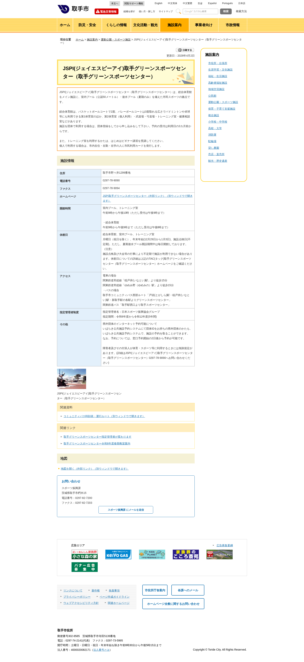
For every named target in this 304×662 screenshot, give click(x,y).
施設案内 (92, 39)
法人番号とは (101, 649)
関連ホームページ (119, 602)
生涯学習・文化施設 (220, 69)
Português (227, 3)
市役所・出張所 (217, 63)
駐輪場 (212, 141)
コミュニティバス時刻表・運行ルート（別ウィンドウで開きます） (104, 416)
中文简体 (172, 3)
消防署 (212, 134)
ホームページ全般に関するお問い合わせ (173, 603)
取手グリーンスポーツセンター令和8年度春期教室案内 (97, 443)
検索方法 (241, 11)
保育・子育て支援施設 (221, 108)
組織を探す (129, 11)
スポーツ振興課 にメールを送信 (126, 509)
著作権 (96, 590)
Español (212, 3)
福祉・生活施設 (217, 76)
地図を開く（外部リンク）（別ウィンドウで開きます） (95, 468)
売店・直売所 (216, 154)
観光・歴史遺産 (217, 160)
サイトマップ (166, 11)
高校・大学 (215, 128)
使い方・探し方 (147, 11)
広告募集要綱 (225, 545)
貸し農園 (213, 147)
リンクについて (72, 590)
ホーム (80, 39)
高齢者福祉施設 (217, 82)
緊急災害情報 (108, 11)
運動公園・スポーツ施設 (116, 39)
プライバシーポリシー (77, 596)
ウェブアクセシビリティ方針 (81, 602)
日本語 (241, 3)
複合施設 (213, 115)
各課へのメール (188, 590)
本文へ (114, 3)
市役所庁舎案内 (155, 590)
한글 (200, 3)
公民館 (212, 95)
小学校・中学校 (217, 121)
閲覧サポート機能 (133, 3)
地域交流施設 (216, 89)
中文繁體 (187, 3)
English (158, 3)
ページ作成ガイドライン (115, 596)
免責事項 (114, 590)
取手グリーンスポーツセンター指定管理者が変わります (97, 436)
